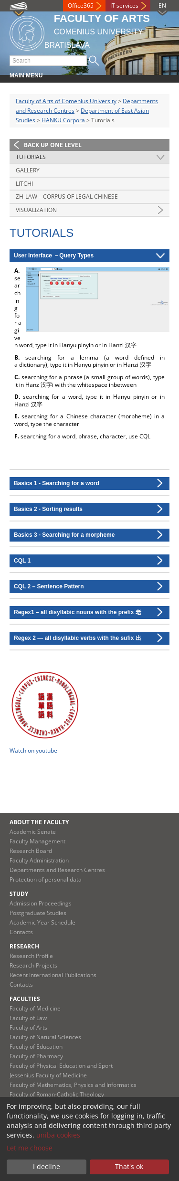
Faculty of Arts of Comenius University (66, 101)
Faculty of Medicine (35, 1008)
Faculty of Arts (28, 1027)
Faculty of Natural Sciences (45, 1037)
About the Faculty (39, 822)
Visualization (36, 210)
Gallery (28, 170)
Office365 (81, 5)
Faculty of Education (36, 1047)
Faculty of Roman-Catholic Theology (57, 1094)
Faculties (25, 999)
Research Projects (33, 965)
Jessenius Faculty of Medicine (48, 1075)
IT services (124, 5)
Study (19, 894)
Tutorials (31, 157)
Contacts (21, 932)
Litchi (24, 184)
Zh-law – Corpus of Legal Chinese (67, 196)
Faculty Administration (39, 860)
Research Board (31, 851)
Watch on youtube (33, 750)
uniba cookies (58, 1134)
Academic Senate (33, 832)
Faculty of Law (28, 1018)
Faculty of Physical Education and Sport (61, 1066)
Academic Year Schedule (42, 922)
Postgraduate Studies (38, 913)
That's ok (129, 1166)
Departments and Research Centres (57, 870)
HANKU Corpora (63, 120)
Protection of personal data (46, 879)
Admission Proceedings (41, 903)
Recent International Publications (53, 975)
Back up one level (53, 145)
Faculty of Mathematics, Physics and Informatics (73, 1085)
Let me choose (30, 1147)
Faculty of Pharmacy (36, 1056)
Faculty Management (37, 841)
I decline (46, 1166)
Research (24, 946)
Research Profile (31, 956)
